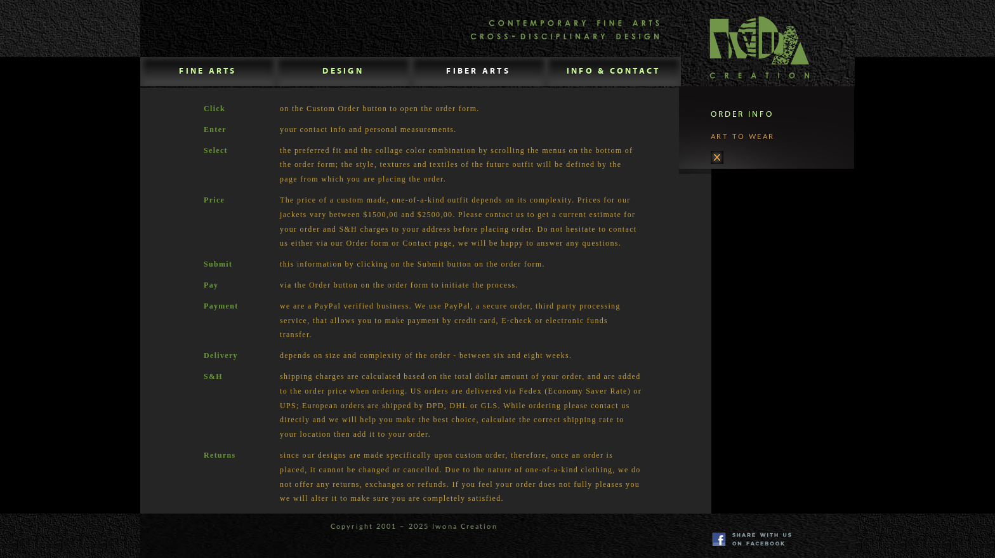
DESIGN (343, 71)
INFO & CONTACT (614, 71)
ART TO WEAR (743, 148)
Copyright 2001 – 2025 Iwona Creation (414, 527)
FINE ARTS (207, 71)
